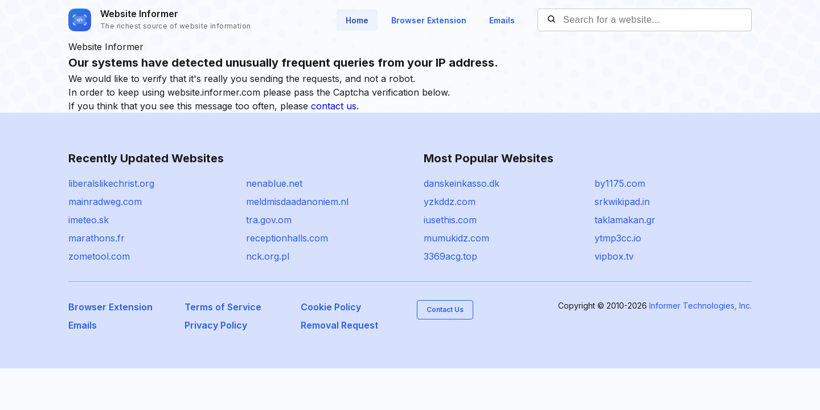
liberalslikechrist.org (111, 183)
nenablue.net (274, 183)
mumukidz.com (456, 238)
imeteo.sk (88, 220)
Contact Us (445, 309)
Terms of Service (222, 307)
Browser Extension (428, 20)
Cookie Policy (331, 307)
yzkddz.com (449, 201)
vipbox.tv (614, 256)
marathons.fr (96, 238)
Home (357, 20)
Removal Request (339, 325)
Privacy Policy (215, 325)
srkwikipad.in (622, 201)
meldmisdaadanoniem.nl (297, 201)
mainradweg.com (105, 201)
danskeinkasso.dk (461, 183)
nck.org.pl (267, 256)
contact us (333, 106)
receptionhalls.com (287, 238)
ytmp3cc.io (617, 238)
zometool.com (99, 256)
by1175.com (619, 183)
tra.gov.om (269, 220)
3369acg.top (450, 256)
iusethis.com (450, 220)
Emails (502, 20)
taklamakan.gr (624, 220)
